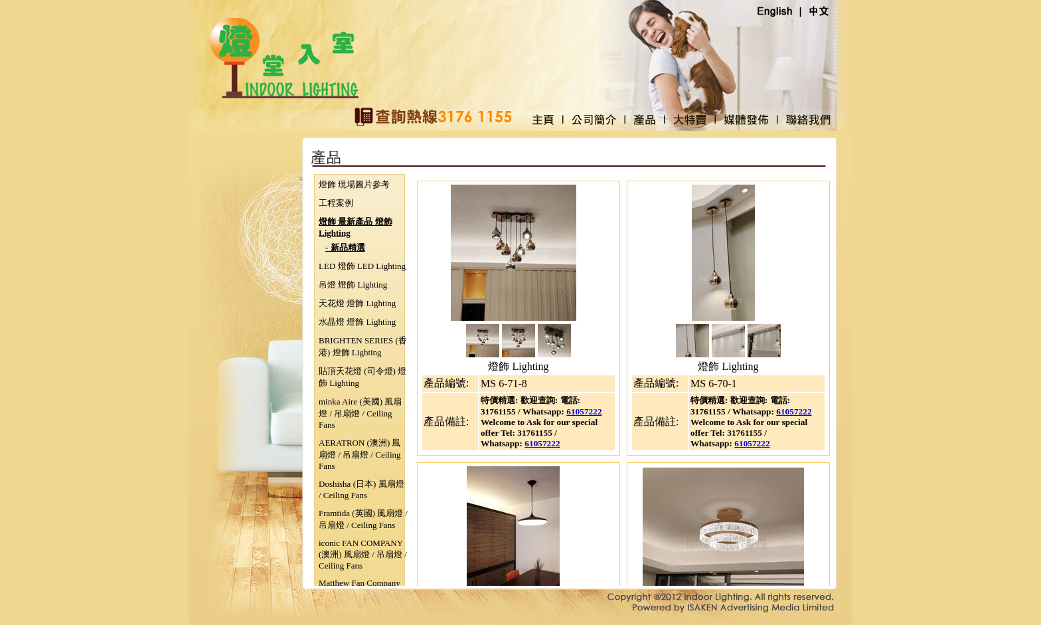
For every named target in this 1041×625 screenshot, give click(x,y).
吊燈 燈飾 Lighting (353, 285)
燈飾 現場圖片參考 (354, 184)
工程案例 (336, 203)
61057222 (583, 411)
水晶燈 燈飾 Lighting (357, 322)
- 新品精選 (345, 247)
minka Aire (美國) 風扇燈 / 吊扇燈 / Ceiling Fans (360, 413)
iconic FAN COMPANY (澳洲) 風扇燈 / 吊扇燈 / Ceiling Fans (363, 554)
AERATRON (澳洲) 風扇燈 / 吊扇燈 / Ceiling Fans (360, 454)
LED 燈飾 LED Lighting (362, 266)
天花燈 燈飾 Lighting (357, 303)
